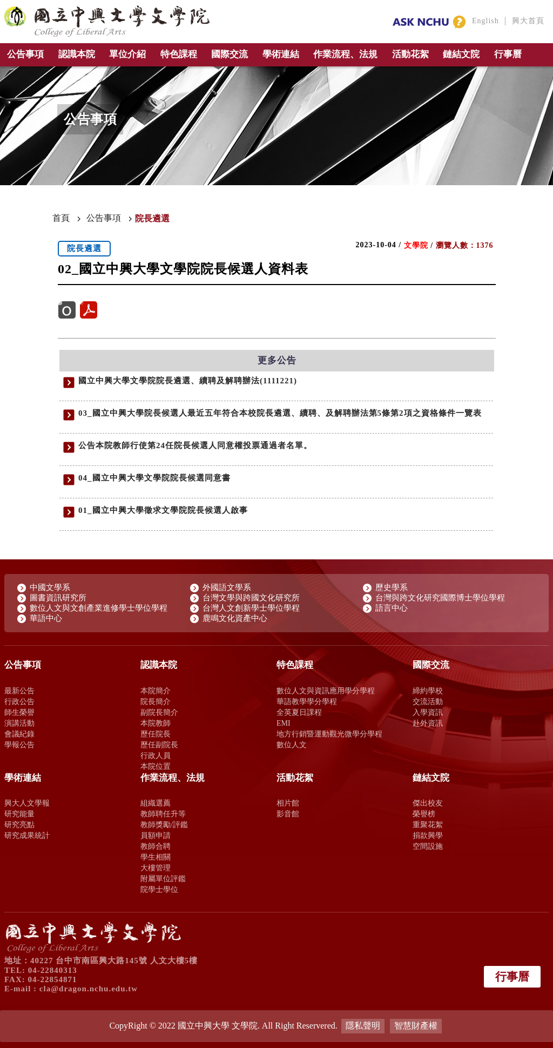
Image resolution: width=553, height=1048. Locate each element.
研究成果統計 (27, 835)
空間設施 (428, 846)
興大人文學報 (27, 803)
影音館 (287, 813)
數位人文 (291, 744)
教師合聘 (155, 846)
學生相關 (155, 857)
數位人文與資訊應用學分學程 (325, 690)
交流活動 (428, 701)
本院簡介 (155, 690)
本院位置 (155, 766)
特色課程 (178, 54)
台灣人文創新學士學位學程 (251, 608)
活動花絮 (410, 54)
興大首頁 (528, 21)
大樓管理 (155, 867)
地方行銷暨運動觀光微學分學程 (329, 733)
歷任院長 (155, 733)
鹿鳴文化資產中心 (235, 618)
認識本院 (76, 54)
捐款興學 (428, 835)
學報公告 (19, 744)
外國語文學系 (227, 587)
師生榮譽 (19, 712)
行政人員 (155, 755)
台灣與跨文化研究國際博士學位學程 (440, 597)
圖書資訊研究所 (58, 597)
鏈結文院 (461, 54)
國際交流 (229, 54)
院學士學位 (159, 889)
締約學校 (428, 690)
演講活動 (19, 723)
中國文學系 (50, 587)
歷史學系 (391, 587)
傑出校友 (428, 803)
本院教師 (155, 723)
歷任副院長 (159, 744)
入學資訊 (428, 712)
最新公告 (19, 690)
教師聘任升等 (163, 813)
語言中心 (391, 608)
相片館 (287, 803)
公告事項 (25, 54)
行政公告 (19, 701)
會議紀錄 (19, 733)
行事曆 (508, 54)
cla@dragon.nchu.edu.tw (88, 988)
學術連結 (280, 54)
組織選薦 (155, 803)
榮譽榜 (424, 813)
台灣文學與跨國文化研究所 (251, 597)
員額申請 (155, 835)
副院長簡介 (159, 712)
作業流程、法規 (345, 54)
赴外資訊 (428, 723)
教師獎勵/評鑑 (164, 824)
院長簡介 (155, 701)
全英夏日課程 (299, 712)
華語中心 (46, 618)
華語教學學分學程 (306, 701)
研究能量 (19, 813)
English (485, 21)
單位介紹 (127, 54)
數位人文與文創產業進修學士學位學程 (98, 608)
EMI (283, 723)
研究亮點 (19, 824)
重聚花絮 (428, 824)
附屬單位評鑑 (163, 878)
